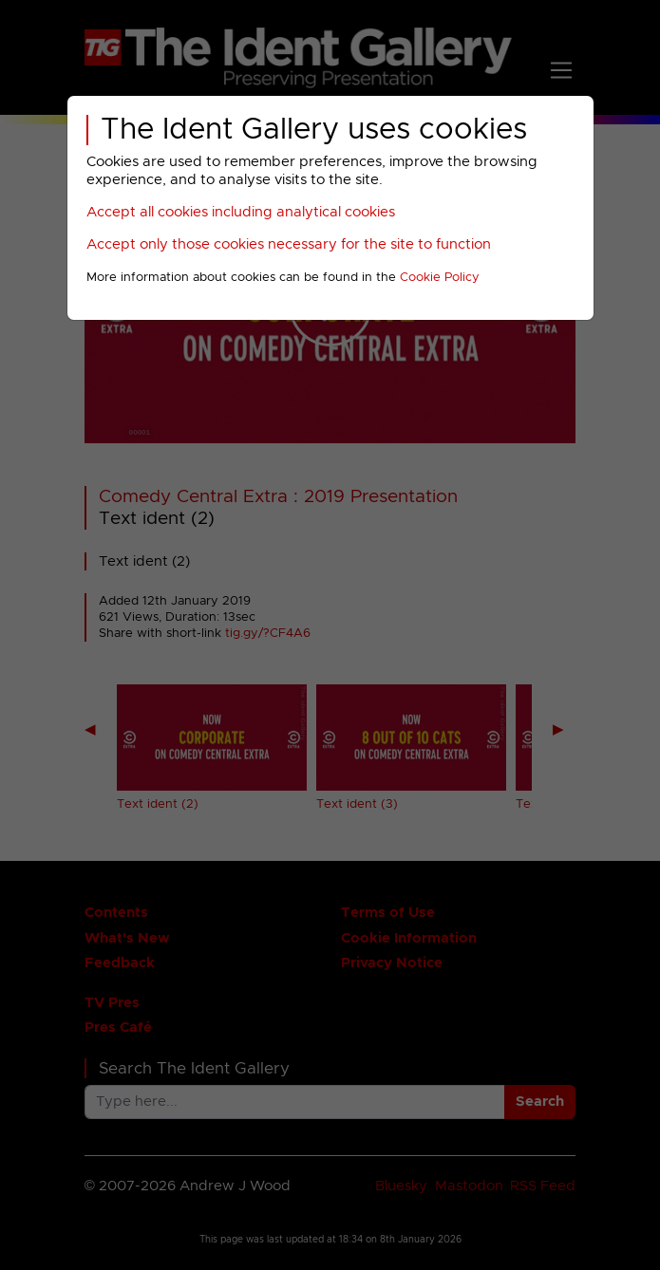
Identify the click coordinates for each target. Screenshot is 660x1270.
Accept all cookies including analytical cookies (240, 212)
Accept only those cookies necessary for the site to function (288, 244)
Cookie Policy (440, 277)
